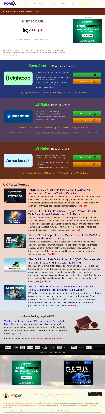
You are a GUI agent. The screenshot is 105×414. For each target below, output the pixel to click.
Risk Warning (54, 394)
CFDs (42, 3)
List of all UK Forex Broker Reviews (52, 352)
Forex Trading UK (12, 55)
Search (64, 394)
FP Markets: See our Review (30, 174)
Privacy (48, 394)
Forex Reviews (25, 11)
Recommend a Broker (85, 3)
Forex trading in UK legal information (45, 338)
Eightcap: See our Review (30, 94)
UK (6, 11)
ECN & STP (62, 3)
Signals (54, 3)
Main (14, 11)
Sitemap (69, 394)
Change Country (95, 395)
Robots (48, 3)
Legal (60, 394)
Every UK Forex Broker (78, 94)
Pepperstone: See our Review (29, 129)
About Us (36, 394)
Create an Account (87, 75)
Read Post (66, 410)
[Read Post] (81, 206)
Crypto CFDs (71, 3)
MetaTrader (34, 3)
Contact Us (42, 394)
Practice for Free (87, 81)
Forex (27, 3)
